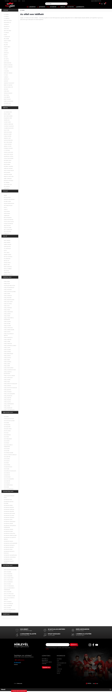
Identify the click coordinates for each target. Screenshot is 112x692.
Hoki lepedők (6, 440)
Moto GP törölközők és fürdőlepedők (9, 588)
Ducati (5, 250)
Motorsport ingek (8, 499)
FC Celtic (6, 69)
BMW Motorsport (8, 217)
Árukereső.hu (16, 664)
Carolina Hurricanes (8, 124)
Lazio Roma (6, 60)
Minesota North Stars (8, 176)
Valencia (6, 48)
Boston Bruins (7, 164)
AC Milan (6, 50)
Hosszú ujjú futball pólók (9, 285)
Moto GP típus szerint (7, 565)
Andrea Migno (7, 272)
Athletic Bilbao (7, 46)
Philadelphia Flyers (8, 118)
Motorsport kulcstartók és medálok (10, 538)
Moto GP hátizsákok (8, 582)
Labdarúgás (5, 10)
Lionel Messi (6, 91)
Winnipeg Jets (7, 120)
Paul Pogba (6, 95)
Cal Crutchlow (7, 248)
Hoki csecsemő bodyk (8, 489)
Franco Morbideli (8, 268)
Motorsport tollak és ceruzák (8, 562)
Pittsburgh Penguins (8, 148)
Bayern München (7, 63)
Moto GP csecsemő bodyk (9, 609)
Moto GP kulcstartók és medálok (9, 598)
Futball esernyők (7, 397)
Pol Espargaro (7, 258)
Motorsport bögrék (8, 531)
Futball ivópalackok (8, 327)
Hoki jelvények (7, 475)
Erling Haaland (7, 99)
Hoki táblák (6, 462)
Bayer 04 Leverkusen (8, 67)
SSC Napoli (6, 58)
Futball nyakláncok (8, 337)
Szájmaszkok (6, 188)
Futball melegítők (7, 297)
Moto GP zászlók (7, 601)
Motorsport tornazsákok (9, 521)
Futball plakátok (7, 357)
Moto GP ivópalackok (9, 593)
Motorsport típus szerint (8, 491)
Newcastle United (8, 20)
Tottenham (6, 24)
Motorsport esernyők (9, 547)
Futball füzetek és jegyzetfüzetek (7, 372)
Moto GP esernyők (8, 605)
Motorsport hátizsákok (9, 517)
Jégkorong (5, 107)
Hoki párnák (6, 443)
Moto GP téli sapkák (8, 579)
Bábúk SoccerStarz (8, 85)
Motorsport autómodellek (10, 557)
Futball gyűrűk (7, 341)
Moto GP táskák (7, 584)
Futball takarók (7, 321)
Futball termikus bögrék (9, 329)
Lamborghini (6, 215)
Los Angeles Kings (8, 112)
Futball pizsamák (7, 399)
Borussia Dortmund (8, 65)
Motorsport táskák (8, 519)
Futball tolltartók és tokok (10, 369)
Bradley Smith (7, 264)
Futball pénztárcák (8, 395)
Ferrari (5, 195)
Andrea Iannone (7, 244)
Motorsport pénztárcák (9, 545)
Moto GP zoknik (7, 607)
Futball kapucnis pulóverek (10, 291)
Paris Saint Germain (8, 73)
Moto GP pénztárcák (8, 603)
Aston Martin (7, 211)
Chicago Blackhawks (8, 158)
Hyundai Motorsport (8, 223)
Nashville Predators (8, 140)
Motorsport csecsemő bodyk (10, 555)
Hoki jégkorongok (8, 466)
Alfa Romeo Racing (8, 205)
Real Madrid (6, 38)
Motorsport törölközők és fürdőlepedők (10, 526)
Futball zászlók (7, 355)
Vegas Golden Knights (9, 170)
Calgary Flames (7, 122)
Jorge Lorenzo (7, 242)
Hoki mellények (7, 424)
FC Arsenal (6, 16)
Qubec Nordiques (8, 178)
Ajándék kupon (6, 614)
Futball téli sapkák (8, 303)
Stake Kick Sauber (7, 227)
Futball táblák (7, 359)
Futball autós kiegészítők (9, 393)
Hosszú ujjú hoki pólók (9, 418)
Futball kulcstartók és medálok (9, 334)
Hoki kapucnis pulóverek (9, 420)
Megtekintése (70, 6)
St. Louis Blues (7, 150)
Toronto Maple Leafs (8, 152)
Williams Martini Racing (9, 203)
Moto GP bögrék (7, 591)
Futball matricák (7, 385)
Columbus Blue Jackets (9, 128)
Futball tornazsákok (8, 311)
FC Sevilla (6, 42)
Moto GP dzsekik (7, 571)
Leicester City (7, 26)
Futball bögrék (7, 323)
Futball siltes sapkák (8, 301)
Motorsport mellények (9, 507)
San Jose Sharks (7, 162)
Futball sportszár (8, 289)
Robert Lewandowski (8, 101)
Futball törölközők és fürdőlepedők (9, 318)
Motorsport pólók (8, 559)
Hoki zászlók (7, 460)
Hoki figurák (6, 468)
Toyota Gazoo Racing (9, 221)
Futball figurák (7, 379)
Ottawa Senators (7, 144)
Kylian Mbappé (7, 97)
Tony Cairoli (6, 252)
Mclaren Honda (7, 201)
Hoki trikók (6, 416)
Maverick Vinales (7, 254)
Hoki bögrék (6, 450)
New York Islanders (8, 116)
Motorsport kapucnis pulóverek (8, 502)
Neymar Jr (6, 89)
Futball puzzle (7, 381)
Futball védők (7, 365)
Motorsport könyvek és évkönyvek (9, 552)
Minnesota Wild (7, 138)
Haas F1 (5, 207)
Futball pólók (7, 283)
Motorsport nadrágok (9, 509)
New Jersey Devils (7, 160)
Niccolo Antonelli (8, 256)
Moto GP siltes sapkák (8, 577)
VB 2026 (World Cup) (8, 87)
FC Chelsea (6, 14)
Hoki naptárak (7, 464)
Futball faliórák (7, 349)
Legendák (6, 81)
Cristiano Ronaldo (8, 93)
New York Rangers (8, 142)
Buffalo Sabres (7, 114)
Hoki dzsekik (6, 422)
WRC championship (8, 229)
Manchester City (7, 22)
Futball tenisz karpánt (8, 367)
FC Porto (6, 75)
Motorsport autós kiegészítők (10, 543)
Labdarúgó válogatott (9, 83)
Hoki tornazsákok (8, 438)
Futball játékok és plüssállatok (10, 383)
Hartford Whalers (8, 174)
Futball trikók (7, 281)
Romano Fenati (7, 262)
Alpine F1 (6, 209)
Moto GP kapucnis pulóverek (10, 569)
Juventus (6, 54)
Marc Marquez (7, 240)
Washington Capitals (8, 156)
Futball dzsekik (7, 293)
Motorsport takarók (8, 529)
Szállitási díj (59, 671)
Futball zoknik (7, 405)
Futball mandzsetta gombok (10, 345)
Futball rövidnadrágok (9, 287)
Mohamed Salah (7, 103)
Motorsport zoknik (8, 549)
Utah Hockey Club (8, 184)
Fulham (5, 34)
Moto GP (5, 236)
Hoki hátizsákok (7, 434)
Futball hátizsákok (8, 307)
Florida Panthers (7, 136)
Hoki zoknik (6, 487)
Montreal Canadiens (8, 166)
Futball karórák (7, 351)
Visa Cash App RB (7, 231)
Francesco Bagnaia (8, 274)
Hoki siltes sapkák (7, 428)
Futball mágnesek (7, 391)
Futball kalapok (7, 401)
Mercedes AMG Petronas (9, 199)
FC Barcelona (7, 36)
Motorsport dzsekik (8, 505)
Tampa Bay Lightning (8, 168)
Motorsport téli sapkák (9, 515)
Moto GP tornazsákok (9, 586)
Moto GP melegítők (8, 575)
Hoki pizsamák (7, 483)
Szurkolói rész (46, 667)
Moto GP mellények (8, 573)
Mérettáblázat (59, 665)
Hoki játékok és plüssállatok (10, 471)
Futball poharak (7, 325)
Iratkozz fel (74, 644)
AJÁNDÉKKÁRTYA (80, 7)
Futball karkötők (7, 339)
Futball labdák (7, 363)
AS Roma (6, 56)
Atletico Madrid (7, 40)
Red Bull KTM (6, 260)
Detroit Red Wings (8, 132)
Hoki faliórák (7, 458)
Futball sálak (7, 305)
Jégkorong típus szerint (8, 412)
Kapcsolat (58, 673)
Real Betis (6, 44)
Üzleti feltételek (59, 658)
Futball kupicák (7, 331)
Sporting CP (6, 79)
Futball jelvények (7, 389)
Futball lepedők (7, 313)
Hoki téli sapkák (7, 430)
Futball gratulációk (8, 377)
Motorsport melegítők (9, 511)
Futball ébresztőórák (8, 353)
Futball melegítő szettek (9, 299)
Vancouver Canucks (8, 154)
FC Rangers (6, 71)
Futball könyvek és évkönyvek (10, 387)
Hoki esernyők (7, 481)
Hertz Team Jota (7, 225)
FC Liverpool (6, 18)
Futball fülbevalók (8, 343)
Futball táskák (7, 309)
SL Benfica (6, 77)
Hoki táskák (6, 436)
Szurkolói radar (59, 669)
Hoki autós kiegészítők (9, 479)
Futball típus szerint (7, 277)
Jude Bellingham (7, 105)
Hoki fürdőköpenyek (8, 485)
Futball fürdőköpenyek (9, 403)
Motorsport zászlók (8, 541)
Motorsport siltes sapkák (9, 513)
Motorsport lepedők (8, 523)
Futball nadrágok (8, 295)
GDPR (58, 660)
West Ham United (7, 30)
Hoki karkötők (7, 456)
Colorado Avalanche (9, 126)
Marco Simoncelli (8, 266)
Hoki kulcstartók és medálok (10, 454)
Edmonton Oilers (7, 134)
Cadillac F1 (6, 233)
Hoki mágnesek (7, 477)
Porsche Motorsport (8, 219)
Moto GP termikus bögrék (9, 595)
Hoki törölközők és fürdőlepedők (8, 445)
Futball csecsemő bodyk (9, 410)
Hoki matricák (7, 473)
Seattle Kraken (7, 172)
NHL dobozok (7, 186)
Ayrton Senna (7, 213)
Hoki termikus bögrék (8, 452)
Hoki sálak (6, 432)
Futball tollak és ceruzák (9, 375)
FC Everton (6, 32)
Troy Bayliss (6, 270)
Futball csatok (7, 347)
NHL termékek (6, 182)
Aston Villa (6, 28)
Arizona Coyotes (7, 146)
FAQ (57, 667)
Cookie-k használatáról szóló (61, 662)
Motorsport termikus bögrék (10, 535)
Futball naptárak (7, 361)
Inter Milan (6, 52)
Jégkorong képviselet (8, 180)
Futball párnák (7, 315)
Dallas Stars (6, 130)
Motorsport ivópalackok (9, 533)
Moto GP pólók (7, 611)
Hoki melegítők (7, 426)
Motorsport (5, 191)
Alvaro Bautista (7, 246)
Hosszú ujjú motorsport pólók (9, 496)
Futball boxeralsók (8, 408)
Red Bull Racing (7, 197)
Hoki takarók (7, 448)
